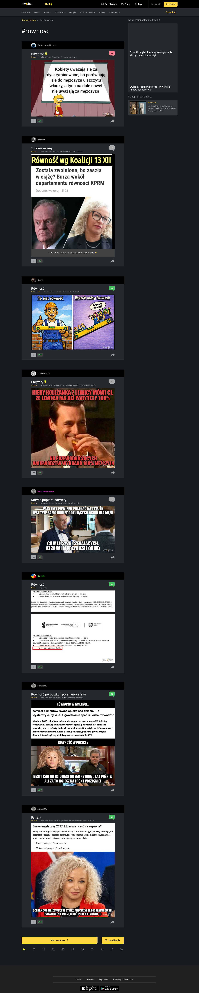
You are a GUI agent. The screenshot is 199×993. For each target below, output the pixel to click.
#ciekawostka (49, 292)
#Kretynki (76, 292)
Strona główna (29, 20)
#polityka (44, 698)
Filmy (127, 4)
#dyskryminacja (69, 698)
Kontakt (79, 979)
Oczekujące (110, 4)
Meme (33, 57)
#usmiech (52, 152)
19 (73, 949)
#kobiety (43, 57)
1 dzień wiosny (42, 148)
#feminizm (72, 57)
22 (43, 949)
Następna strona (59, 940)
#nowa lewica (90, 385)
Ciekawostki (60, 12)
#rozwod (52, 698)
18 (82, 949)
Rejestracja (170, 4)
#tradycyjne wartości (56, 503)
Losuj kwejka (112, 940)
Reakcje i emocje (87, 12)
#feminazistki (67, 292)
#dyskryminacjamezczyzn (78, 821)
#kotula (91, 821)
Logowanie (156, 4)
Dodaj (48, 4)
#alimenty (79, 698)
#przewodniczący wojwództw (74, 385)
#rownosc (64, 57)
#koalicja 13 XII (78, 152)
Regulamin (103, 979)
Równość (39, 54)
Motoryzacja (114, 12)
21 (53, 949)
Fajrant (36, 817)
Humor (37, 12)
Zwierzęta (26, 12)
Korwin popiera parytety (48, 500)
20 (63, 949)
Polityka (72, 12)
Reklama (91, 979)
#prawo (59, 152)
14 (121, 949)
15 (112, 949)
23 (34, 949)
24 (24, 949)
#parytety (59, 385)
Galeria (47, 12)
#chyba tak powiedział (73, 503)
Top (140, 4)
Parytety (38, 382)
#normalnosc (68, 152)
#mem (49, 57)
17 (92, 949)
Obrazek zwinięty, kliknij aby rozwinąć (71, 253)
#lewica (52, 385)
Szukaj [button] (171, 12)
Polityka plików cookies (123, 979)
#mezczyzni (56, 57)
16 (102, 949)
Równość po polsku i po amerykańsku (58, 694)
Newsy (102, 12)
